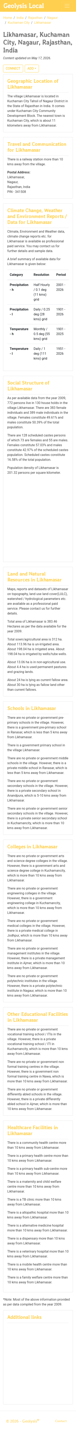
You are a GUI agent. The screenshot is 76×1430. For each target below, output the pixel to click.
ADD (30, 68)
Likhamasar (42, 23)
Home (7, 18)
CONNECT (13, 68)
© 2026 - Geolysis (22, 1421)
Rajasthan (35, 18)
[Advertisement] (38, 518)
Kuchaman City (19, 23)
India (20, 18)
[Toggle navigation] (67, 6)
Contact (61, 1421)
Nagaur (52, 18)
